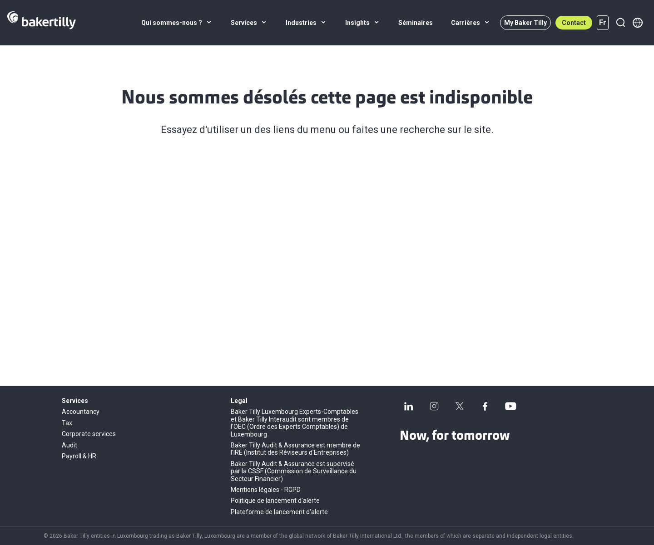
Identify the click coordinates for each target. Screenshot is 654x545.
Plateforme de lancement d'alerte (279, 512)
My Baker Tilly (525, 22)
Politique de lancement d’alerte (275, 500)
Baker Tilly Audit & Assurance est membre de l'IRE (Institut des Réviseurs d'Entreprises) (295, 449)
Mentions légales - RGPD (266, 489)
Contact (574, 22)
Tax (67, 423)
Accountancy (80, 411)
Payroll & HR (79, 456)
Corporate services (89, 433)
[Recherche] (620, 22)
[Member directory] (637, 22)
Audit (69, 445)
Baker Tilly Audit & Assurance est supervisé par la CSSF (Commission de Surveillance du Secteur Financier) (294, 471)
